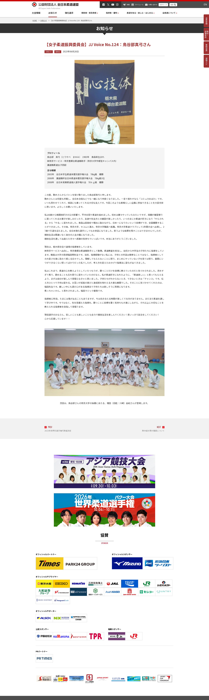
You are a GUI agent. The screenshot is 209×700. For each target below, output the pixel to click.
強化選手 (69, 12)
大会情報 (36, 12)
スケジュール (139, 4)
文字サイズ (163, 5)
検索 (171, 5)
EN (205, 4)
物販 (128, 4)
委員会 (58, 52)
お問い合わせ (152, 4)
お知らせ (52, 12)
